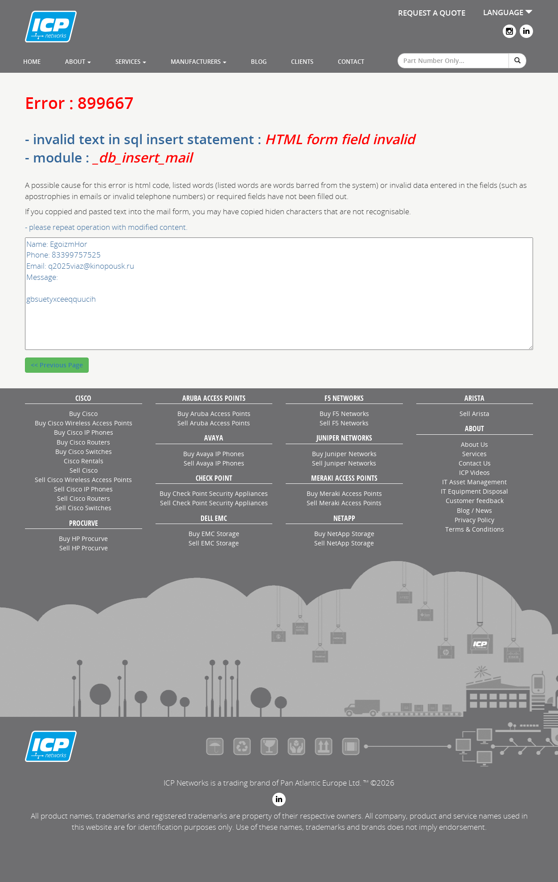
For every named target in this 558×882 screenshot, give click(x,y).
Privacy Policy (474, 520)
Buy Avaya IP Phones (213, 453)
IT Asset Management (474, 482)
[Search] (517, 60)
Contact (351, 62)
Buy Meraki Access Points (344, 493)
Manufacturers (198, 62)
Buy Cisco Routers (83, 442)
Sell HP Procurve (83, 548)
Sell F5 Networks (344, 423)
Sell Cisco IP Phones (83, 489)
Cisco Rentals (83, 461)
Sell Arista (474, 413)
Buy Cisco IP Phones (83, 432)
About (78, 62)
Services (130, 62)
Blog (259, 62)
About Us (474, 444)
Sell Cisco (84, 470)
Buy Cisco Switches (83, 451)
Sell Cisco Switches (83, 507)
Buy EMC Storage (214, 533)
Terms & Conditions (474, 529)
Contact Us (475, 463)
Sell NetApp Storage (344, 543)
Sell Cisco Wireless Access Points (83, 479)
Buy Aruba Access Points (213, 413)
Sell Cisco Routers (83, 498)
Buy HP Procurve (83, 538)
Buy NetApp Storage (344, 533)
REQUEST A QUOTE (431, 13)
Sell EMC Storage (214, 543)
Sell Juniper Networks (344, 463)
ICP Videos (474, 472)
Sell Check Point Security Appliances (214, 503)
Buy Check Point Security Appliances (214, 493)
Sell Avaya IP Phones (214, 463)
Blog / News (474, 510)
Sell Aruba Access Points (213, 423)
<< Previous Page (57, 365)
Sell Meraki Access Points (344, 503)
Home (32, 62)
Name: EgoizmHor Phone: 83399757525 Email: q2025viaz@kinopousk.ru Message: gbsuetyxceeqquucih (279, 293)
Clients (302, 62)
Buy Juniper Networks (344, 453)
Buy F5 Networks (344, 413)
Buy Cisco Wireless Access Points (83, 423)
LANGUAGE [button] (508, 12)
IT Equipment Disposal (474, 491)
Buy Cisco (83, 413)
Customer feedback (475, 500)
